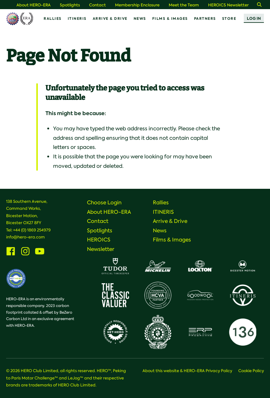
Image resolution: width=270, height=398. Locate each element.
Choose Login (104, 202)
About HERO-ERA (33, 5)
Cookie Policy (251, 370)
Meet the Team (184, 5)
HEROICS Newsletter (228, 5)
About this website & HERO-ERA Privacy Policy (187, 370)
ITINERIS (77, 18)
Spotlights (70, 5)
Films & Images (170, 18)
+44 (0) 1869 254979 (32, 230)
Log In (254, 18)
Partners (205, 18)
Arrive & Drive (110, 18)
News (140, 18)
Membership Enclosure (137, 5)
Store (229, 18)
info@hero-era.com (25, 237)
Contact (97, 5)
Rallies (53, 18)
